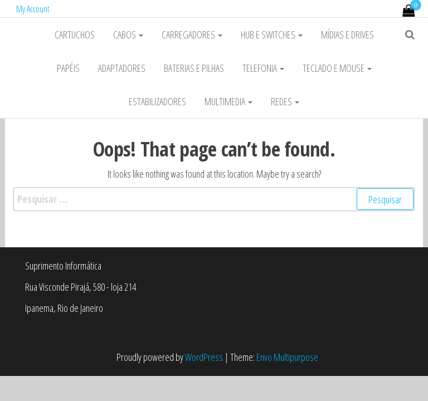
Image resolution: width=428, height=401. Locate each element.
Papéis (68, 68)
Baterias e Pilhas (194, 68)
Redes (285, 101)
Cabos (128, 34)
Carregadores (192, 34)
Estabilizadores (157, 101)
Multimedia (228, 101)
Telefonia (263, 68)
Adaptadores (121, 68)
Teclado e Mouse (337, 68)
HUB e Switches (272, 34)
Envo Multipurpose (287, 357)
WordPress (204, 357)
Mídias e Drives (347, 34)
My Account (33, 9)
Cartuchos (75, 34)
